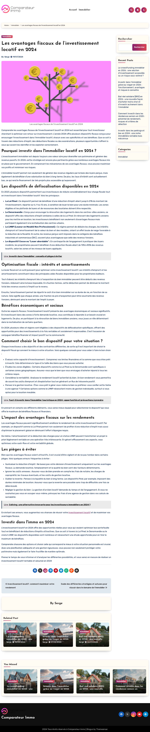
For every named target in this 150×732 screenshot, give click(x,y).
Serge (6, 57)
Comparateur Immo (18, 717)
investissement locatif (79, 512)
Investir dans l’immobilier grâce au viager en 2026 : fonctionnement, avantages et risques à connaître (131, 86)
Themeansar (101, 728)
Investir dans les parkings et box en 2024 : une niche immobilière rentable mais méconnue (131, 134)
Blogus (90, 728)
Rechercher (125, 39)
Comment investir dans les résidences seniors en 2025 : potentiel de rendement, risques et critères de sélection (131, 118)
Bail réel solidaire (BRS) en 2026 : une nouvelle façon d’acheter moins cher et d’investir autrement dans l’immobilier (130, 101)
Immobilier (84, 10)
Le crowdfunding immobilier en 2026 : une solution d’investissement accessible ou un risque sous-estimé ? (131, 72)
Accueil (73, 10)
